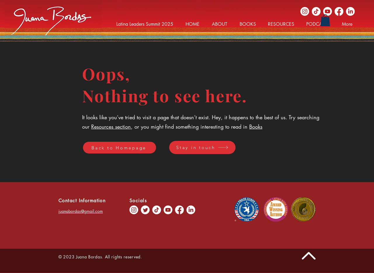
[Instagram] (304, 11)
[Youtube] (327, 11)
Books (255, 126)
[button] (325, 20)
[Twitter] (145, 209)
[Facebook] (339, 11)
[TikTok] (316, 11)
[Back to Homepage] (119, 147)
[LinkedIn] (350, 11)
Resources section (111, 126)
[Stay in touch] (202, 147)
